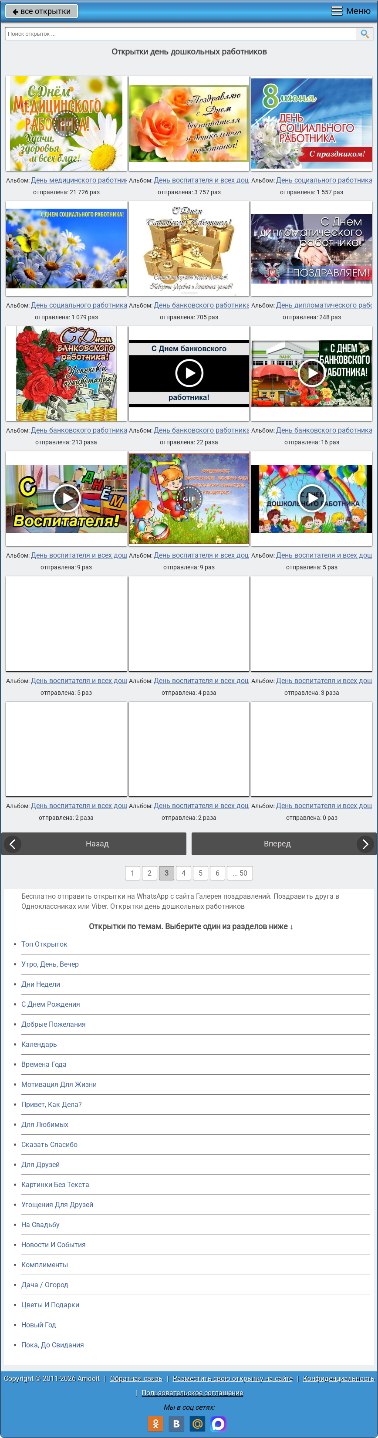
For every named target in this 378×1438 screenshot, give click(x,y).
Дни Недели (40, 984)
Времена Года (44, 1064)
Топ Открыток (44, 944)
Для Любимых (44, 1124)
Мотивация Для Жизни (59, 1084)
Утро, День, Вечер (50, 964)
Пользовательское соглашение (192, 1393)
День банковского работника (202, 305)
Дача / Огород (44, 1285)
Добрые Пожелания (53, 1024)
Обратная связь (136, 1378)
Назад (97, 843)
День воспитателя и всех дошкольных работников (236, 180)
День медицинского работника (82, 180)
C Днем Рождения (50, 1004)
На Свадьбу (40, 1225)
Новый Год (38, 1325)
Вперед (277, 843)
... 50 (240, 873)
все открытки (42, 11)
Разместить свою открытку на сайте (233, 1378)
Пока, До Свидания (52, 1345)
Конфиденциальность (339, 1378)
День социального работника (324, 180)
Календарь (39, 1044)
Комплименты (44, 1265)
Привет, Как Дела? (51, 1104)
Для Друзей (40, 1165)
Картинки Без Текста (55, 1185)
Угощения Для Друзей (57, 1205)
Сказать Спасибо (49, 1144)
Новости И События (53, 1245)
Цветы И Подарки (50, 1305)
